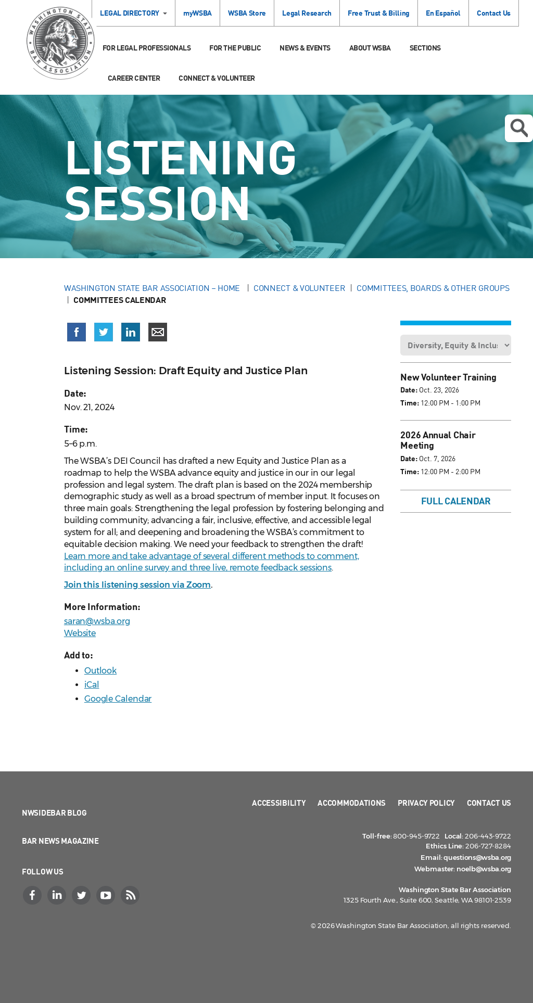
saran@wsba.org (97, 621)
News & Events (305, 47)
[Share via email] (157, 332)
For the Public (235, 47)
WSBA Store (247, 12)
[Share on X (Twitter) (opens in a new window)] (103, 332)
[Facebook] (33, 895)
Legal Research (307, 12)
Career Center (134, 77)
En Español (443, 12)
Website (80, 633)
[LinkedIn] (57, 895)
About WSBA (370, 47)
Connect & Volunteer (217, 77)
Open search (519, 128)
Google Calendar (118, 699)
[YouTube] (106, 895)
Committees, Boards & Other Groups (433, 288)
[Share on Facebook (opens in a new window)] (76, 332)
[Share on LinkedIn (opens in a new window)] (130, 332)
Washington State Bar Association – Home (153, 288)
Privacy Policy (426, 802)
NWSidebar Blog (54, 812)
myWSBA (197, 12)
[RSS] (131, 895)
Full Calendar (456, 500)
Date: (408, 389)
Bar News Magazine (60, 840)
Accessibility (279, 802)
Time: (409, 402)
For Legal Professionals (147, 47)
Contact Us (494, 12)
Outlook (100, 671)
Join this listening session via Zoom (137, 585)
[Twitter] (82, 895)
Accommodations (352, 802)
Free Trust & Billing (379, 12)
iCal (91, 685)
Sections (425, 47)
